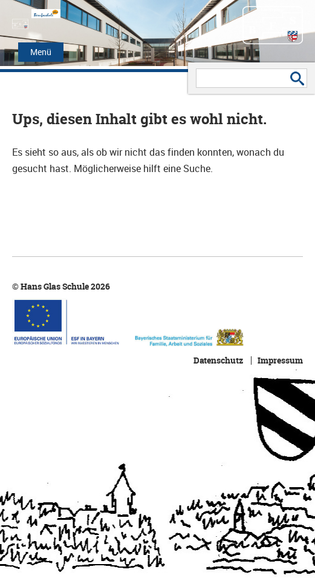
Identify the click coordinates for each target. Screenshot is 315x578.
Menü (40, 52)
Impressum (280, 360)
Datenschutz (218, 360)
